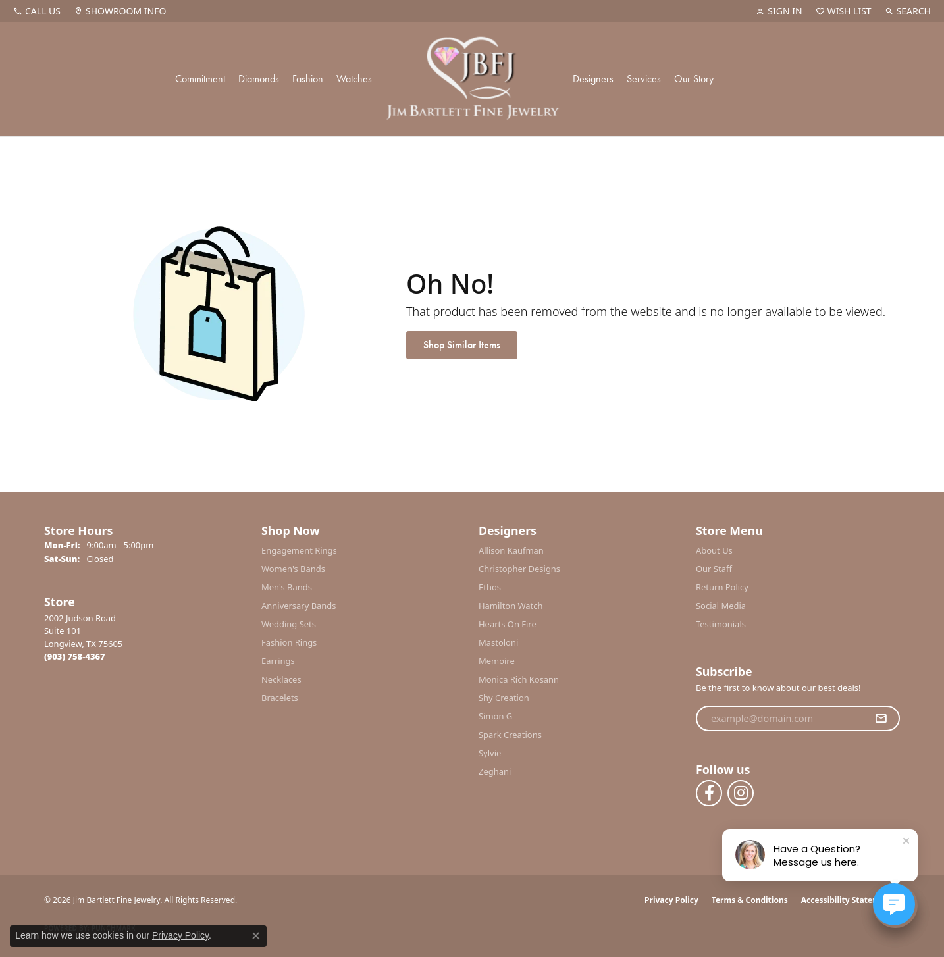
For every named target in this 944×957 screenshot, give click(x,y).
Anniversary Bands (298, 605)
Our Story (694, 79)
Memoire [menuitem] (497, 661)
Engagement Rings (299, 550)
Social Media (721, 605)
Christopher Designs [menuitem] (519, 569)
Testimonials (721, 624)
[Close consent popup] (256, 936)
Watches (354, 79)
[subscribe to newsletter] (881, 719)
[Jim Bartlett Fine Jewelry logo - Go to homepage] (472, 79)
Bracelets (279, 698)
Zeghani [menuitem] (495, 771)
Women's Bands (293, 569)
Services (644, 79)
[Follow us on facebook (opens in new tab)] (709, 793)
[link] (37, 11)
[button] (779, 11)
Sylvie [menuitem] (490, 753)
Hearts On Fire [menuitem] (508, 624)
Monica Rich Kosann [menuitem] (519, 679)
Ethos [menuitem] (490, 587)
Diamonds (258, 79)
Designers (593, 79)
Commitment (200, 79)
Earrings (278, 661)
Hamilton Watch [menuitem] (511, 605)
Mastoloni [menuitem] (498, 642)
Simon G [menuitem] (495, 716)
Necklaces (281, 679)
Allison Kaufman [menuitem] (511, 550)
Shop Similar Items (461, 344)
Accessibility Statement (847, 900)
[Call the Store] (74, 656)
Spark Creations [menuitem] (510, 734)
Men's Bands (286, 587)
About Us (714, 550)
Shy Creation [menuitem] (504, 698)
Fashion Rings (289, 642)
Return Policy (722, 587)
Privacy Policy (671, 900)
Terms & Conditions (750, 900)
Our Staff (714, 569)
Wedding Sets (288, 624)
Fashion (307, 79)
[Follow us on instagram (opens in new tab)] (740, 793)
